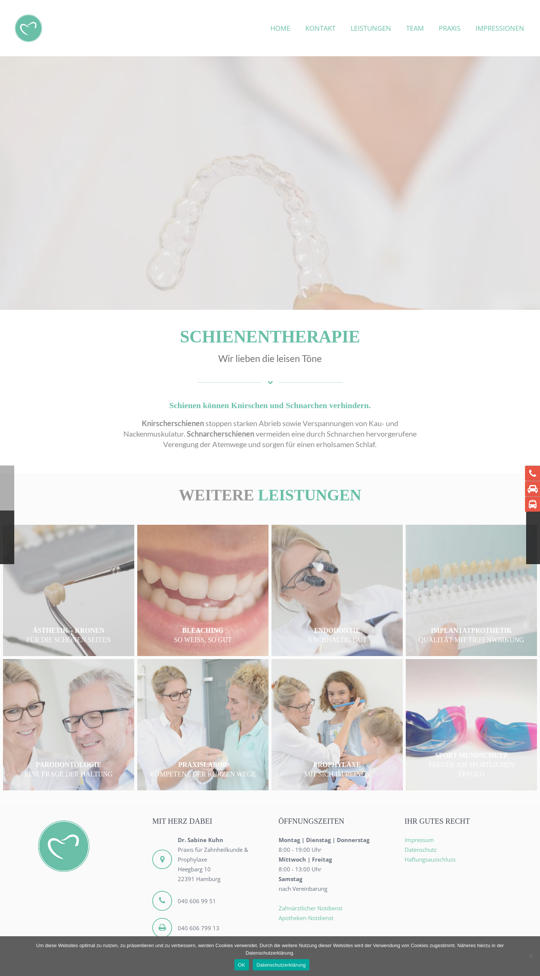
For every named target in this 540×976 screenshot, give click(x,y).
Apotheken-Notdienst (306, 918)
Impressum (419, 840)
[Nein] (530, 956)
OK (241, 965)
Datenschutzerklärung (281, 965)
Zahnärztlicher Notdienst (310, 908)
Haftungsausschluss (430, 859)
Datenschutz (420, 849)
